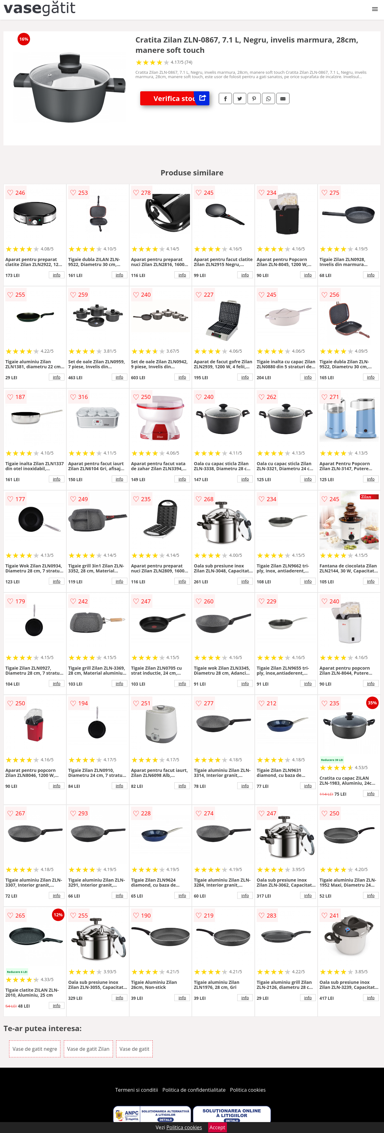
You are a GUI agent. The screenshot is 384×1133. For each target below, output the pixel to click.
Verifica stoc (181, 98)
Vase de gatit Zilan (88, 1048)
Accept (217, 1127)
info (56, 275)
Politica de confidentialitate (194, 1089)
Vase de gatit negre (35, 1048)
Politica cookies (248, 1089)
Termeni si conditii (136, 1089)
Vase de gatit (134, 1048)
